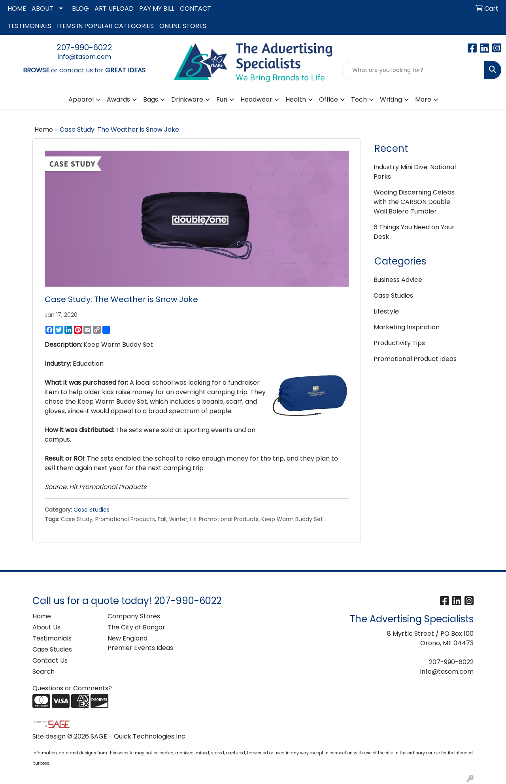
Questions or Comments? (72, 688)
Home (43, 129)
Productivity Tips (399, 343)
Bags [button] (150, 99)
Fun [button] (221, 99)
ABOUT (42, 8)
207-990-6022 (84, 47)
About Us (46, 627)
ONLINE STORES (182, 25)
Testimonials (52, 638)
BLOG (80, 8)
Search (43, 671)
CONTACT (195, 8)
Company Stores (134, 616)
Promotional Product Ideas (415, 358)
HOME (17, 8)
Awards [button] (118, 99)
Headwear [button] (256, 99)
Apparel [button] (81, 99)
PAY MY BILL (156, 8)
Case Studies (92, 510)
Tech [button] (359, 99)
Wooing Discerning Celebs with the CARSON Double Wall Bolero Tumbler (414, 202)
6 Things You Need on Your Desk (414, 232)
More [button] (423, 99)
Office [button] (328, 99)
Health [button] (295, 99)
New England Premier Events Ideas (140, 643)
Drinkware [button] (187, 99)
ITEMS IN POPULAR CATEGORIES (105, 25)
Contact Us (50, 660)
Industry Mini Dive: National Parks (415, 171)
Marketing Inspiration (407, 327)
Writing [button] (391, 99)
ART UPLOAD (114, 8)
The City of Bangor (136, 627)
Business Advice (398, 279)
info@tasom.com (84, 56)
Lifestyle (386, 311)
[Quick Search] (413, 70)
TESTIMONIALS (29, 25)
